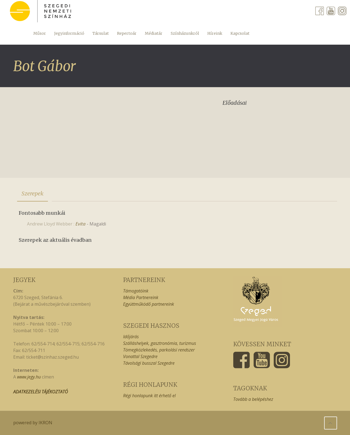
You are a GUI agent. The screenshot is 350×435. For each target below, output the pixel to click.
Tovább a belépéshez (253, 399)
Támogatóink (135, 291)
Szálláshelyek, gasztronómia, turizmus (159, 343)
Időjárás (131, 337)
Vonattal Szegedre (140, 356)
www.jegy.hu (29, 377)
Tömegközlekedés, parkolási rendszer (159, 350)
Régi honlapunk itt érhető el (149, 396)
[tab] (32, 193)
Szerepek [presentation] (32, 193)
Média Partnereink (140, 297)
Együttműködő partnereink (148, 304)
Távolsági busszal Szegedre (149, 363)
